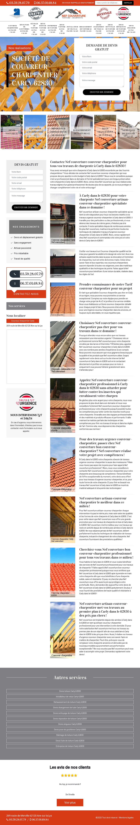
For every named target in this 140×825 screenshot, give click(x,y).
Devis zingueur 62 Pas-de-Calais (131, 29)
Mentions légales (126, 818)
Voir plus (70, 802)
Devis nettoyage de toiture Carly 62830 (70, 713)
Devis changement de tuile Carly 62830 (70, 707)
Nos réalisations (19, 48)
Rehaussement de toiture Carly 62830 (70, 702)
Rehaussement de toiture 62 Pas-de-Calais (85, 29)
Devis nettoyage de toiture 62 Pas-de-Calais (110, 29)
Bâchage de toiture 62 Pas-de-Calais (34, 29)
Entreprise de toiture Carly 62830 (70, 746)
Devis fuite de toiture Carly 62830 (70, 741)
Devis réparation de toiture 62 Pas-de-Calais (121, 29)
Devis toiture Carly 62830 (70, 691)
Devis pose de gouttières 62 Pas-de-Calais (24, 29)
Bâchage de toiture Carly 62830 (70, 735)
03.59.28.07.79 (17, 3)
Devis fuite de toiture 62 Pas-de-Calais (42, 29)
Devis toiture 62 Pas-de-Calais (61, 29)
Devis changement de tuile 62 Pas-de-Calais (98, 29)
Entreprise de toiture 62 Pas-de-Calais (52, 29)
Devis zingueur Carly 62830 (70, 724)
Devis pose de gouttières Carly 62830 (70, 730)
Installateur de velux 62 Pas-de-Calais (72, 29)
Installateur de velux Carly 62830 (70, 697)
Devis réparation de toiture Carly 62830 (70, 719)
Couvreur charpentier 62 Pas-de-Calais (12, 29)
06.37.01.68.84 (45, 3)
